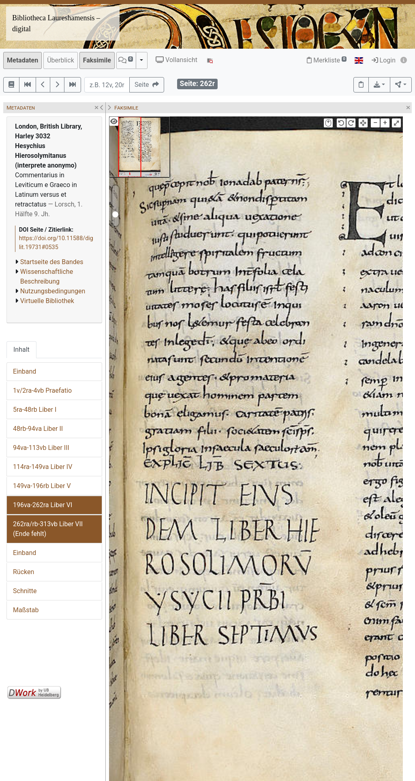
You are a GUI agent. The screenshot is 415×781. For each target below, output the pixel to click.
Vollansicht (176, 60)
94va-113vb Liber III (41, 448)
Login (384, 60)
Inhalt (21, 349)
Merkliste (327, 60)
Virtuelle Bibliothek (47, 301)
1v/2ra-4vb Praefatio (42, 390)
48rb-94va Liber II (38, 428)
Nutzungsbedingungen (52, 291)
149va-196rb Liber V (42, 486)
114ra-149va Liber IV (42, 467)
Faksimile (97, 60)
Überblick (60, 60)
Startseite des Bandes (51, 262)
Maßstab (26, 610)
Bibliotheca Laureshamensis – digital (56, 23)
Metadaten (22, 60)
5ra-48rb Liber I (34, 409)
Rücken (23, 572)
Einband (24, 371)
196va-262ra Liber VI (42, 505)
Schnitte (24, 591)
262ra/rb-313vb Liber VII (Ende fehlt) (48, 529)
